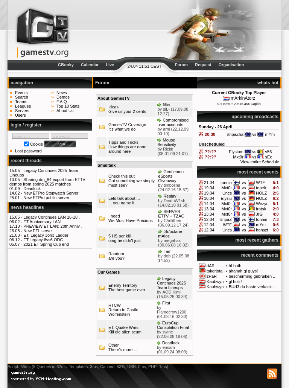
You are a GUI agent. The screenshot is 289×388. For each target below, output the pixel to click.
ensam (169, 347)
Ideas (113, 107)
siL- (166, 109)
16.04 (209, 198)
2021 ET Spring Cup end (46, 244)
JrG (259, 214)
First (166, 303)
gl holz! (235, 281)
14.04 (209, 203)
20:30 (210, 134)
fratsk (261, 209)
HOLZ (261, 193)
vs (244, 182)
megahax (172, 240)
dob (167, 256)
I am (167, 251)
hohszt (262, 230)
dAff (210, 265)
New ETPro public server (46, 197)
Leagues (23, 106)
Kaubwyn (215, 281)
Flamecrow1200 (171, 312)
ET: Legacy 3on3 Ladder (45, 235)
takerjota (214, 271)
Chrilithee (172, 220)
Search (21, 97)
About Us (64, 110)
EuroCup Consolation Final (173, 325)
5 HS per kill (119, 236)
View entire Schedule (259, 162)
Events (21, 92)
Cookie (36, 144)
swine (168, 332)
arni (166, 129)
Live (110, 64)
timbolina (172, 185)
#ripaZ (226, 219)
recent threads (26, 160)
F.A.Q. (62, 101)
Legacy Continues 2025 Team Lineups (171, 283)
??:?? (210, 151)
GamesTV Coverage (127, 124)
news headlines (27, 207)
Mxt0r (226, 188)
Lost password (28, 151)
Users (20, 115)
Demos (63, 97)
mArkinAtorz (243, 98)
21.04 (209, 182)
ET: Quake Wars (123, 327)
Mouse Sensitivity (166, 142)
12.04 (209, 219)
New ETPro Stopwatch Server (50, 193)
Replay (169, 196)
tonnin (226, 182)
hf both (235, 265)
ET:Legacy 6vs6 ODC (43, 239)
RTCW (114, 305)
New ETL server (38, 230)
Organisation (231, 64)
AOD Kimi (172, 292)
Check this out (121, 176)
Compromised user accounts (173, 122)
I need (114, 216)
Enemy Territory (122, 285)
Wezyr (262, 203)
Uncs (227, 193)
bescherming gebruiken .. (252, 276)
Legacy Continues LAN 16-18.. (51, 217)
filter (167, 104)
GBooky (66, 64)
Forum (181, 64)
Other (113, 345)
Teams (21, 101)
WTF (260, 182)
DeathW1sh (174, 200)
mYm (261, 224)
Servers (22, 110)
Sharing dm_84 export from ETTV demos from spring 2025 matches (47, 181)
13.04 (209, 209)
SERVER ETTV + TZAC (171, 213)
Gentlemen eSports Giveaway (171, 176)
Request (203, 64)
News (61, 92)
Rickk (168, 149)
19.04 (209, 188)
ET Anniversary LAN (42, 221)
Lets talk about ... (124, 198)
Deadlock (32, 188)
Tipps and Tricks (123, 142)
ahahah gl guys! (243, 271)
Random (116, 253)
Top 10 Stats (67, 106)
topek (261, 188)
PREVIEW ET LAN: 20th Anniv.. (52, 226)
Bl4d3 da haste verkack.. (251, 287)
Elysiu (226, 198)
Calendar (90, 64)
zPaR (212, 276)
